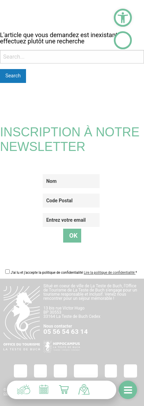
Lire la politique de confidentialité (109, 272)
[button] (123, 18)
